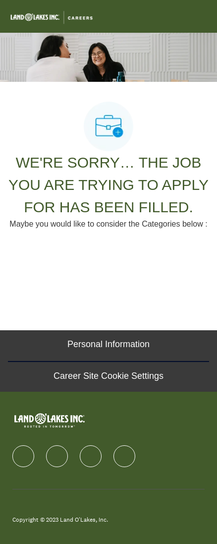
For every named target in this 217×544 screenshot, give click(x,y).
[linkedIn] (57, 456)
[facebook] (23, 456)
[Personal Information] (108, 345)
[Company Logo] (51, 16)
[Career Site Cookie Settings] (108, 376)
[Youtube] (124, 456)
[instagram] (91, 456)
